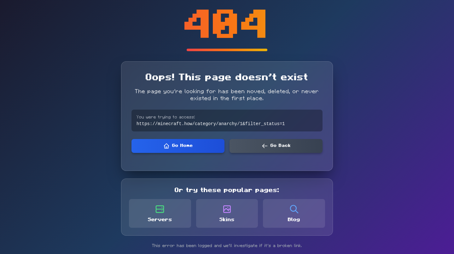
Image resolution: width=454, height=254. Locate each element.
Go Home (178, 146)
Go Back (276, 146)
